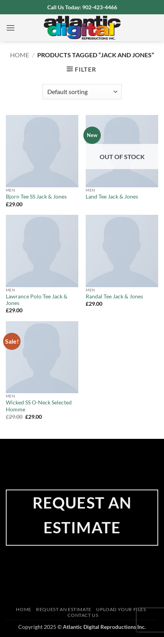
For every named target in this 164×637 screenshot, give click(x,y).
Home (19, 54)
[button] (10, 27)
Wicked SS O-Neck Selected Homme (39, 406)
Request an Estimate (63, 609)
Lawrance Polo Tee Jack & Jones (36, 300)
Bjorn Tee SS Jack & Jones (36, 196)
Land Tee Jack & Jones (112, 196)
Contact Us (82, 615)
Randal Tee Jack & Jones (114, 296)
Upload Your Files (121, 609)
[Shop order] (82, 91)
